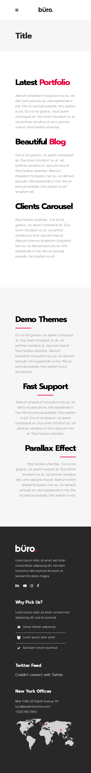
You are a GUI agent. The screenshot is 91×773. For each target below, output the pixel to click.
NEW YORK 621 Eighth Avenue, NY (37, 701)
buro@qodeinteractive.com (32, 706)
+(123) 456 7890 (26, 712)
